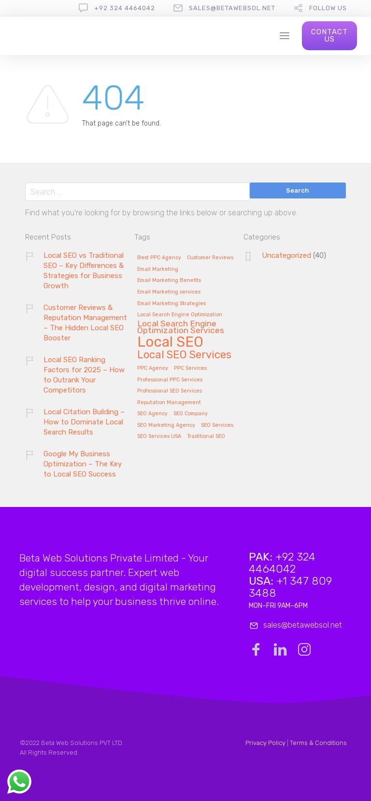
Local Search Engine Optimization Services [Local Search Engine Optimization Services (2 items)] (180, 327)
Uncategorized (286, 255)
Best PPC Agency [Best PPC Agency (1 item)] (159, 258)
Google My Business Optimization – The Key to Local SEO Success (82, 464)
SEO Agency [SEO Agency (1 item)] (152, 414)
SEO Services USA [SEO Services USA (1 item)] (159, 436)
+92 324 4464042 (124, 8)
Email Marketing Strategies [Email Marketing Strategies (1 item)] (171, 304)
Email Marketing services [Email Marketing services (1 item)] (168, 292)
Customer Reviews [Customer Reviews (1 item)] (210, 258)
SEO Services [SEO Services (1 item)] (217, 425)
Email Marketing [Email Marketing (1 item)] (157, 269)
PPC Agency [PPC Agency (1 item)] (152, 368)
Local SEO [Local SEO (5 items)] (170, 343)
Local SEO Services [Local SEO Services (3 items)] (184, 355)
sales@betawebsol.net (232, 8)
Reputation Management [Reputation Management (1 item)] (169, 403)
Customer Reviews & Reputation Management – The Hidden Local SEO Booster (85, 322)
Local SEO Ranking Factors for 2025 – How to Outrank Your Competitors (84, 374)
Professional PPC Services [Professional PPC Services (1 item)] (169, 380)
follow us (328, 8)
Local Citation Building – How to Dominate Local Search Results (84, 422)
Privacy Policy (265, 742)
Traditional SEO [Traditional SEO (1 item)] (206, 436)
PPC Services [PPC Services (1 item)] (190, 368)
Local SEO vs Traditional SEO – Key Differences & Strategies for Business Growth (83, 270)
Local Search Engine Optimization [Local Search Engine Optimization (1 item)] (179, 315)
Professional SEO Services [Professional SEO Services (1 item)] (169, 391)
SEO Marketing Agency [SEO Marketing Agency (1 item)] (166, 425)
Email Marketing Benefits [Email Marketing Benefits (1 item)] (169, 280)
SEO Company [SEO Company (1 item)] (190, 414)
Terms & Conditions (318, 742)
